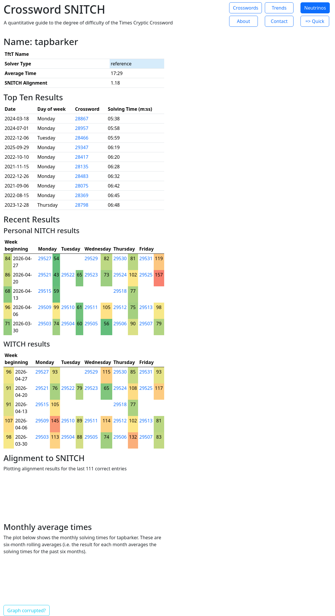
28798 (81, 205)
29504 (68, 323)
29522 (68, 275)
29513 (146, 307)
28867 (81, 118)
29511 (91, 307)
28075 (81, 186)
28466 (81, 138)
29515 (44, 291)
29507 (146, 323)
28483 (81, 176)
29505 (91, 323)
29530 (120, 258)
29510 (68, 307)
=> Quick (314, 21)
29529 (91, 258)
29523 (91, 275)
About (243, 21)
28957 (81, 128)
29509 (44, 307)
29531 (146, 258)
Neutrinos (315, 8)
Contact (279, 21)
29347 (81, 147)
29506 (120, 323)
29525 (146, 275)
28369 (81, 195)
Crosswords (245, 8)
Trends (279, 8)
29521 (44, 275)
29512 (120, 307)
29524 (120, 275)
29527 (44, 258)
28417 (81, 157)
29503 (44, 323)
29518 (120, 291)
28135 (81, 166)
